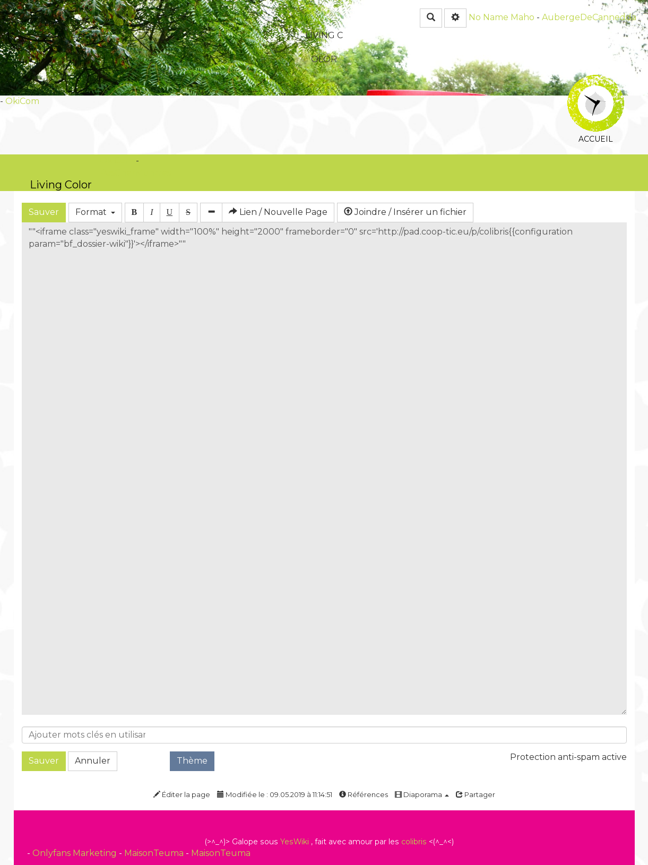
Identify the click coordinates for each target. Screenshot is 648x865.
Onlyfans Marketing (75, 853)
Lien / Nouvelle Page (278, 212)
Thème (192, 761)
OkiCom (22, 101)
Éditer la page (181, 794)
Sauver (44, 212)
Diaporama (422, 794)
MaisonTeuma (155, 853)
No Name (488, 17)
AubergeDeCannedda (589, 17)
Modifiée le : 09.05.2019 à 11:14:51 (274, 794)
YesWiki (294, 841)
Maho (522, 17)
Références (363, 794)
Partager (475, 794)
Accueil (596, 82)
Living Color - (61, 184)
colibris (414, 841)
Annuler (92, 761)
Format (95, 212)
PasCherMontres (135, 173)
